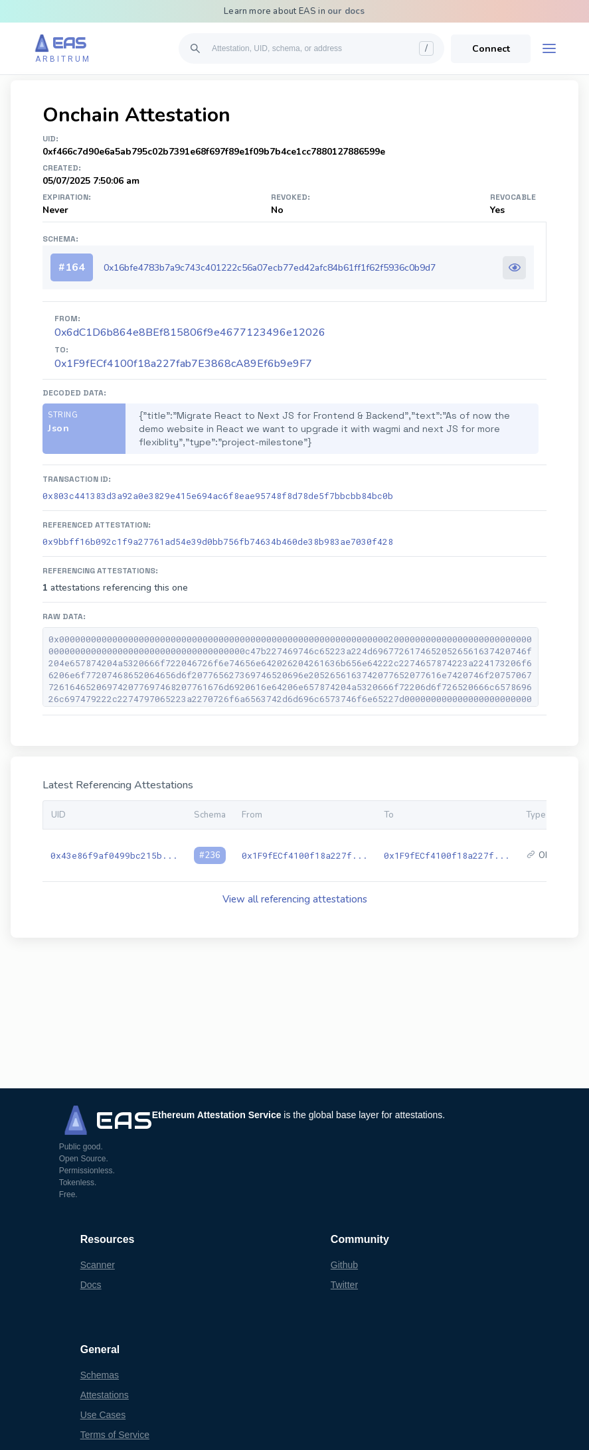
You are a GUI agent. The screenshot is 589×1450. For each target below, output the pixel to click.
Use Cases (103, 1415)
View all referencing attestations (294, 899)
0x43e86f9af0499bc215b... (114, 855)
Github (344, 1265)
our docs (346, 11)
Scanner (97, 1265)
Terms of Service (114, 1434)
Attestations (104, 1395)
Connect (491, 48)
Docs (91, 1284)
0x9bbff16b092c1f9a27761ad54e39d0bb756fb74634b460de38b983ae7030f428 (217, 541)
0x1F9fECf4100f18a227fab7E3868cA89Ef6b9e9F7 (183, 363)
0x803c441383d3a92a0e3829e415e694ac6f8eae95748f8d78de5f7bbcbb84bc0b (217, 496)
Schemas (99, 1375)
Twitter (344, 1284)
